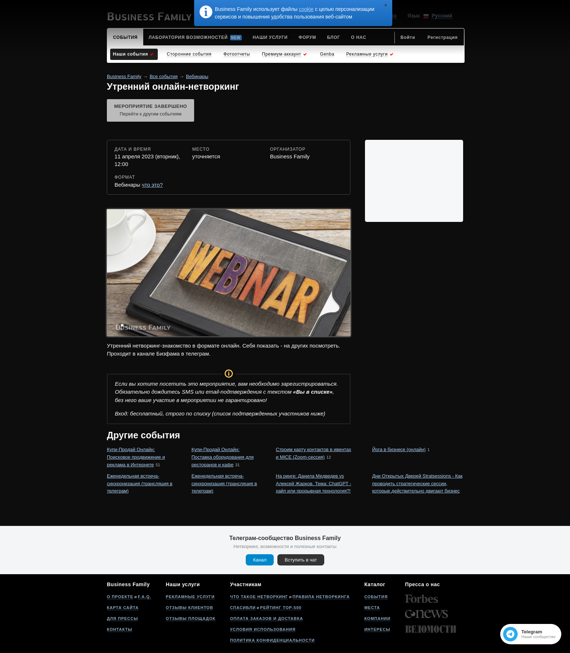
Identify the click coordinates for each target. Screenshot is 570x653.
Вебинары (197, 76)
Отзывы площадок (191, 618)
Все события (164, 76)
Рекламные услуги (190, 597)
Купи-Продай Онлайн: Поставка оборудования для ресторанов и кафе (223, 457)
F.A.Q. (144, 597)
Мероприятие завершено (150, 111)
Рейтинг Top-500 (281, 607)
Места (372, 607)
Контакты (119, 629)
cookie (306, 9)
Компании (377, 618)
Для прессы (122, 618)
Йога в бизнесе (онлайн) (399, 449)
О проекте (120, 597)
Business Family (124, 76)
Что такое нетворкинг (259, 597)
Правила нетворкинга (321, 597)
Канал (259, 560)
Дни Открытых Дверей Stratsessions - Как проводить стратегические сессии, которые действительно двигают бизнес (417, 483)
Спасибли (243, 607)
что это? (152, 185)
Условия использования (263, 629)
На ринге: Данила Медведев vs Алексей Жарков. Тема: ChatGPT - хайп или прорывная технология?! (313, 483)
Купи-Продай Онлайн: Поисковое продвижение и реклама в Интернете (136, 457)
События (376, 597)
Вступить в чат (301, 560)
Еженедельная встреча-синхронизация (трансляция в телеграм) (139, 483)
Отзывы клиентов (189, 607)
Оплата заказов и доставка (266, 618)
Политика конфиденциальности (272, 640)
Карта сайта (123, 607)
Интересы (377, 629)
